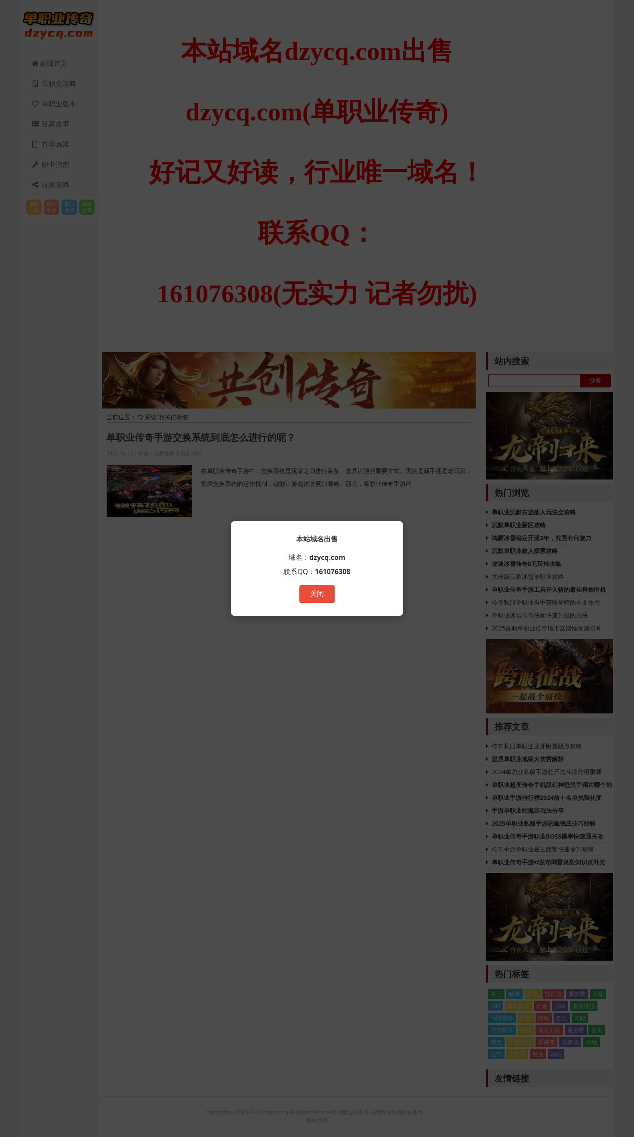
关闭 (317, 593)
